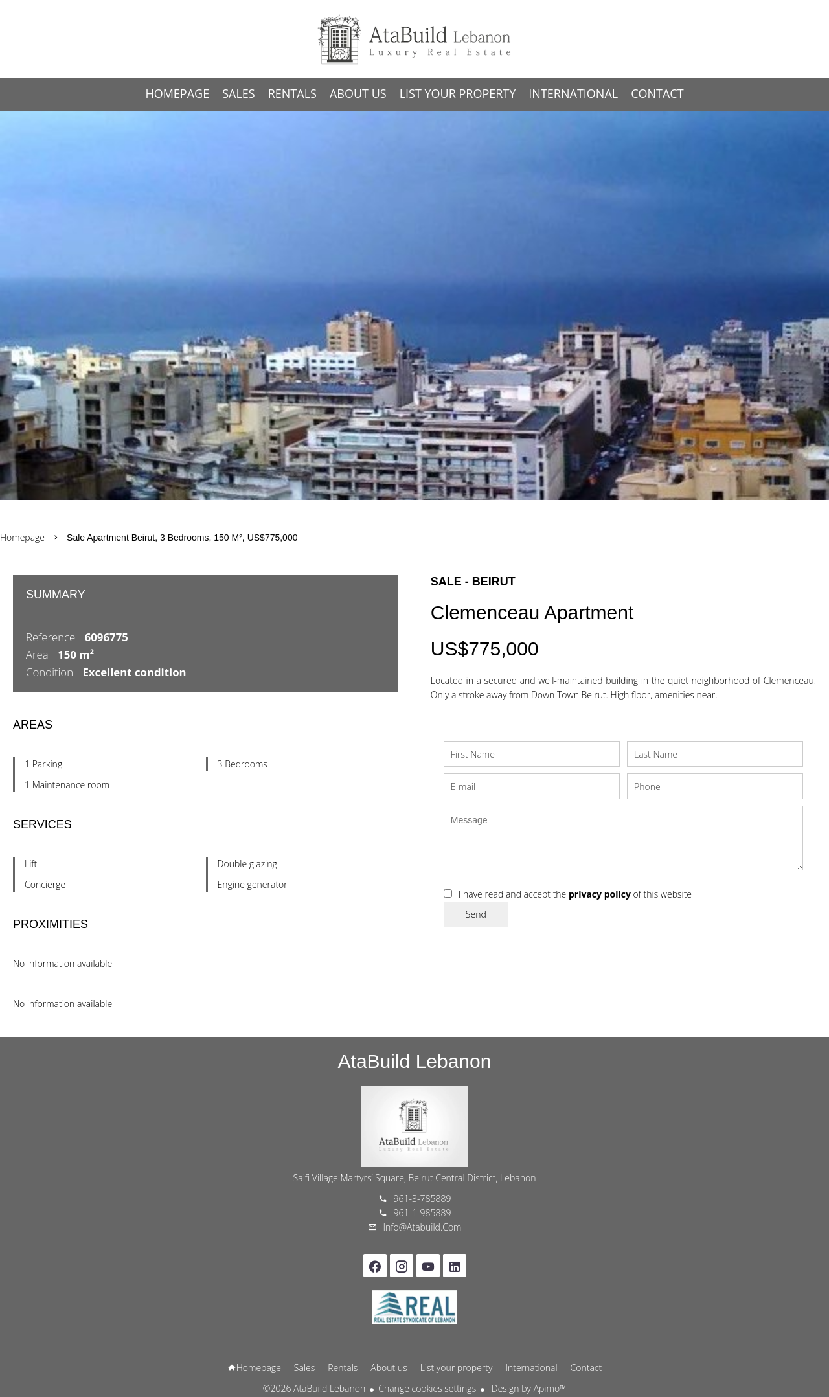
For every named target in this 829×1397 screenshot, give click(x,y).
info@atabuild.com (422, 1227)
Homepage (414, 38)
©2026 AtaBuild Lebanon (314, 1388)
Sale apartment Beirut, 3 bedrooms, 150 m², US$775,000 (182, 537)
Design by (527, 1388)
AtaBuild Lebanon (415, 1061)
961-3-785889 (422, 1198)
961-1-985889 (422, 1213)
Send (476, 914)
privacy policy (600, 894)
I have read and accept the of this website (575, 894)
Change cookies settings (427, 1388)
